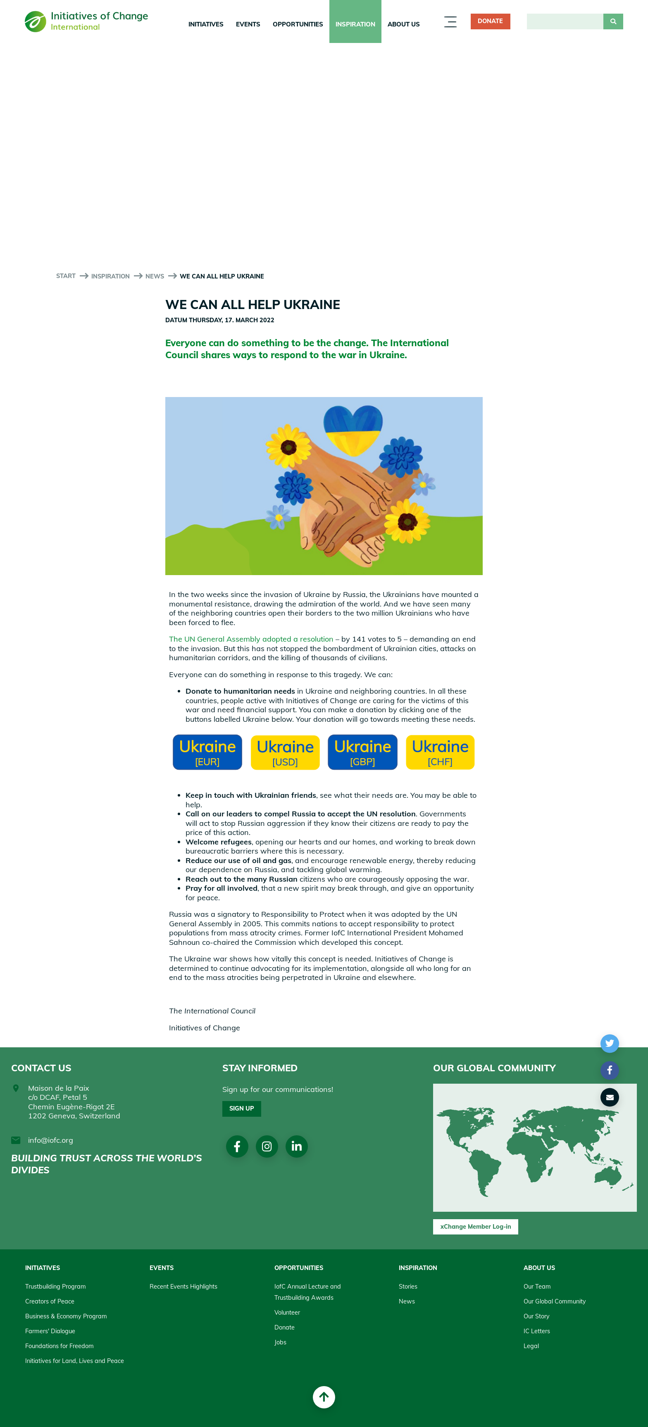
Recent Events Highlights (183, 1286)
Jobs (280, 1342)
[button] (610, 1043)
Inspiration (355, 24)
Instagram (267, 1146)
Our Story (537, 1316)
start (66, 276)
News (154, 276)
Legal (531, 1346)
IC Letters (537, 1331)
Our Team (537, 1286)
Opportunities (298, 24)
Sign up (241, 1108)
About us (404, 24)
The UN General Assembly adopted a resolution (251, 639)
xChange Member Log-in (476, 1226)
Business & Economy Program (66, 1316)
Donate (490, 21)
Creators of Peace (49, 1301)
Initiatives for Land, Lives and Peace (74, 1361)
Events (248, 24)
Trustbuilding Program (55, 1286)
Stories (408, 1286)
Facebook (237, 1146)
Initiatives (206, 24)
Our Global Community (555, 1301)
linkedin (296, 1146)
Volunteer (287, 1312)
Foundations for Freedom (59, 1346)
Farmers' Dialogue (50, 1331)
